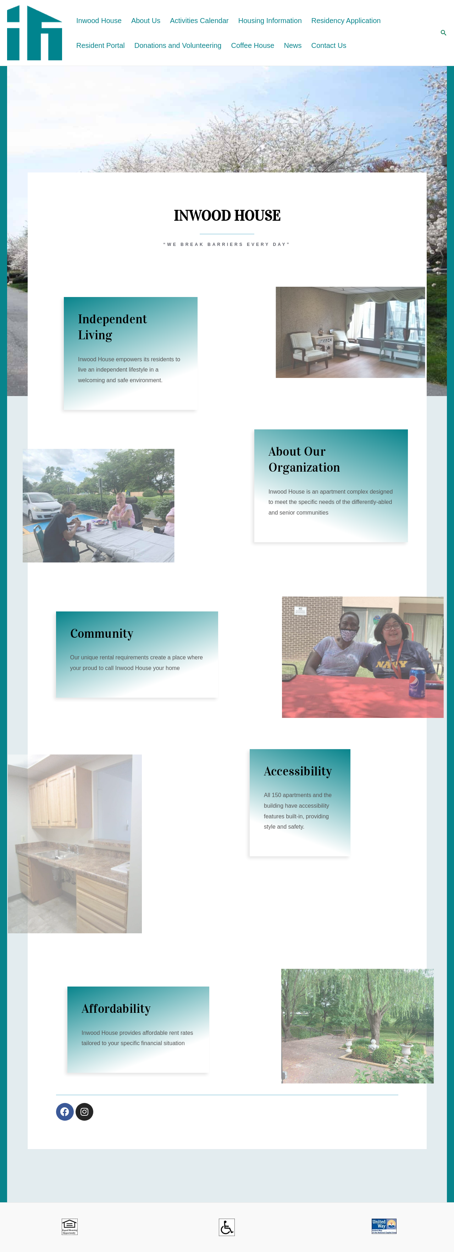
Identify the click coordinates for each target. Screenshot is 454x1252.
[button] (444, 32)
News (292, 45)
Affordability (116, 1008)
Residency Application (346, 20)
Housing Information (270, 20)
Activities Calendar (199, 20)
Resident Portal (100, 45)
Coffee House (253, 45)
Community (101, 633)
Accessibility (298, 771)
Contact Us (328, 45)
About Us (145, 20)
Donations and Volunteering (178, 45)
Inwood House (99, 20)
